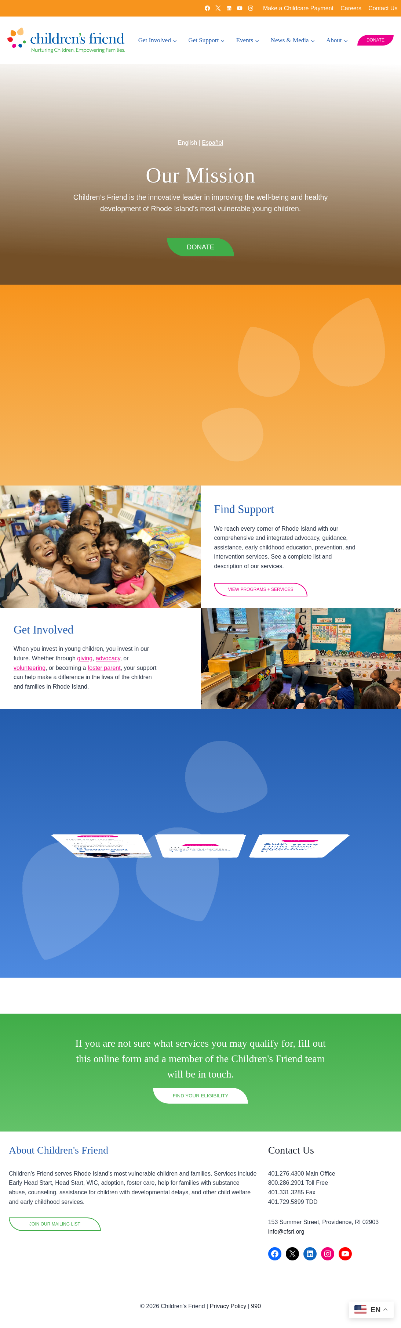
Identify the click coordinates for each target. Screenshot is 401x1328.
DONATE (375, 40)
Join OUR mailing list (54, 1224)
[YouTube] (239, 8)
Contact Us (382, 8)
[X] (218, 8)
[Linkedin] (228, 8)
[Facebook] (207, 8)
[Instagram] (250, 8)
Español (212, 126)
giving (105, 685)
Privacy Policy (228, 1306)
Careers (350, 8)
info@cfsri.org (286, 1231)
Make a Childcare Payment (298, 8)
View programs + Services (265, 605)
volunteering (68, 694)
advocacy (30, 694)
